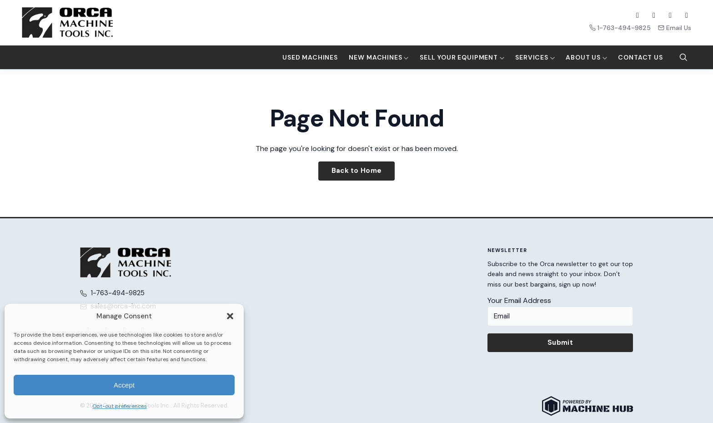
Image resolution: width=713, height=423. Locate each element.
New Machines (378, 57)
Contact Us (640, 57)
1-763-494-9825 (620, 28)
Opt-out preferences (119, 406)
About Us (586, 57)
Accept (124, 385)
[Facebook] (637, 15)
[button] (230, 316)
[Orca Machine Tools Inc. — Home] (67, 22)
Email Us (674, 28)
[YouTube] (670, 15)
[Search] (683, 57)
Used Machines (310, 57)
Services (535, 57)
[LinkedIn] (686, 15)
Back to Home (356, 170)
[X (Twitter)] (653, 15)
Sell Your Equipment (462, 57)
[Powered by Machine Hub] (587, 406)
